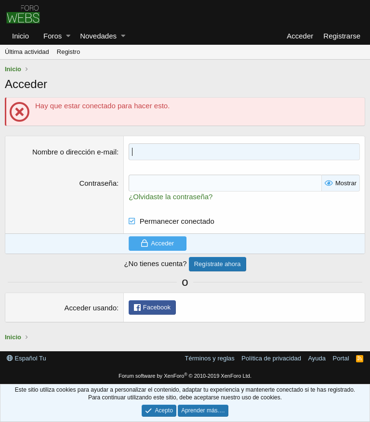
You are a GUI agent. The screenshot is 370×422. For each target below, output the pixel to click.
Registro (68, 51)
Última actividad (27, 51)
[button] (68, 36)
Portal (341, 358)
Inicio (20, 36)
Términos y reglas (210, 358)
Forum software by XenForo (185, 376)
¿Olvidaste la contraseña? (170, 196)
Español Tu (26, 358)
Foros (52, 36)
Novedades (98, 36)
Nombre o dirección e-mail (74, 152)
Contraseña (98, 183)
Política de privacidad (271, 358)
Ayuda (317, 358)
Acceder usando (91, 308)
